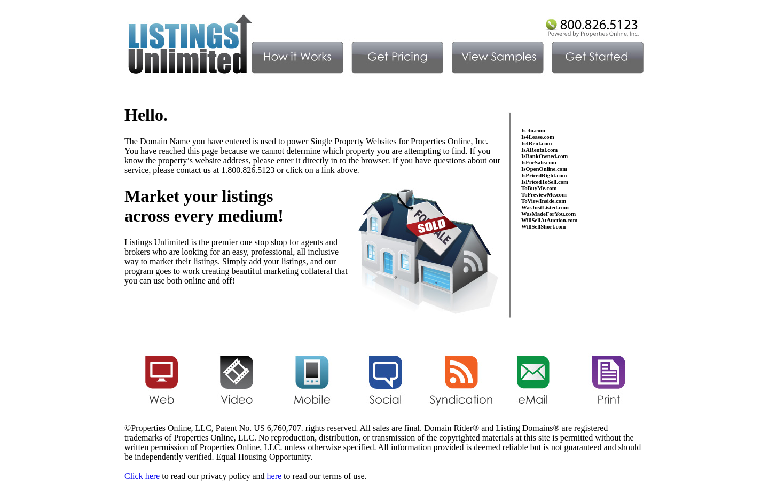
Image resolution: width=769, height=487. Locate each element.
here (274, 476)
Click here (142, 476)
